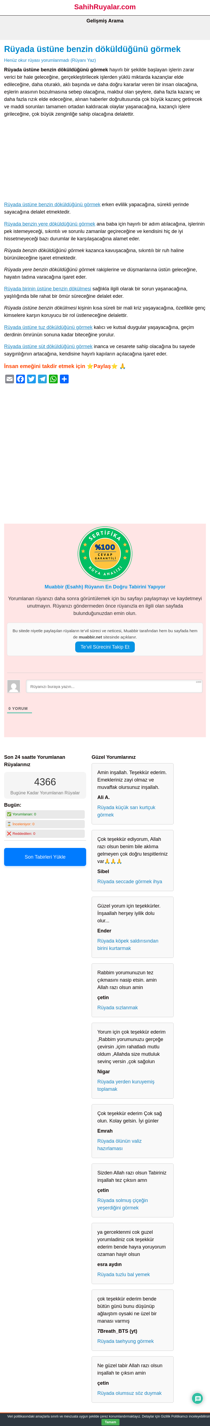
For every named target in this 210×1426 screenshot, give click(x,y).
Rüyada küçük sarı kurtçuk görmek (126, 811)
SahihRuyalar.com (105, 7)
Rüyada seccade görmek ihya (129, 881)
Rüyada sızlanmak (117, 1007)
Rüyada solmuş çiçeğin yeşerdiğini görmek (122, 1204)
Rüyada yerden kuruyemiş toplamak (125, 1085)
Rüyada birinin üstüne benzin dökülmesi (47, 288)
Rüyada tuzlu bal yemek (123, 1274)
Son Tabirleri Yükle (45, 857)
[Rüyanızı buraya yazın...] (114, 686)
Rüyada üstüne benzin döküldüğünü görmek (92, 49)
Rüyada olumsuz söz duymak (129, 1393)
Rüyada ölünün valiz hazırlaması (119, 1144)
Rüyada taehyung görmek (125, 1341)
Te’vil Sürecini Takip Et (105, 647)
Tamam (110, 1422)
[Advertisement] (105, 160)
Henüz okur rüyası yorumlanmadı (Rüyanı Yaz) (50, 60)
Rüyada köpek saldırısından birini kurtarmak (127, 944)
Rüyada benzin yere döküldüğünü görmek (49, 224)
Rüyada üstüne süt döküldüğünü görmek (48, 346)
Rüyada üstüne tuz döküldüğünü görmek (48, 327)
